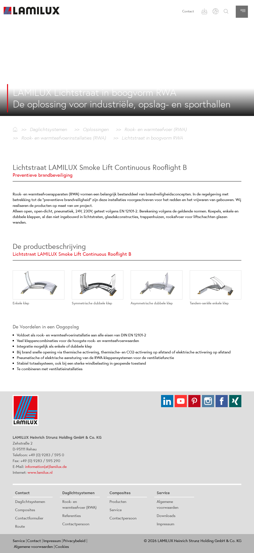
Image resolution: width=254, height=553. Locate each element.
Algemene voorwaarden (33, 546)
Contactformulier (29, 518)
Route (20, 526)
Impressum (165, 523)
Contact (188, 11)
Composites (25, 509)
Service (115, 509)
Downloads (166, 515)
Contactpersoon (75, 523)
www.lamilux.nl (40, 472)
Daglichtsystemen (30, 501)
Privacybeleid (74, 540)
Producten (117, 501)
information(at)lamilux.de (46, 466)
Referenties (71, 515)
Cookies (62, 546)
